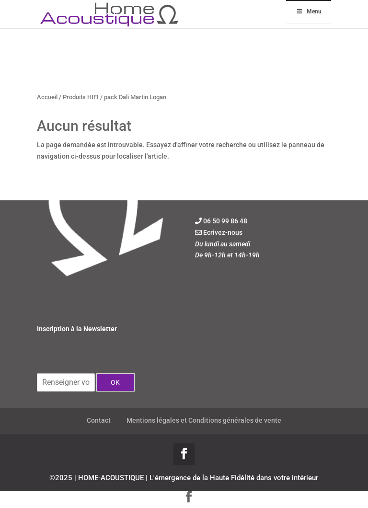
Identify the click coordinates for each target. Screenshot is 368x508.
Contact (99, 420)
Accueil (47, 97)
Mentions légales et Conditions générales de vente (203, 420)
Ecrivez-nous (222, 232)
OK (115, 382)
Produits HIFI (81, 97)
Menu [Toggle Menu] (309, 11)
